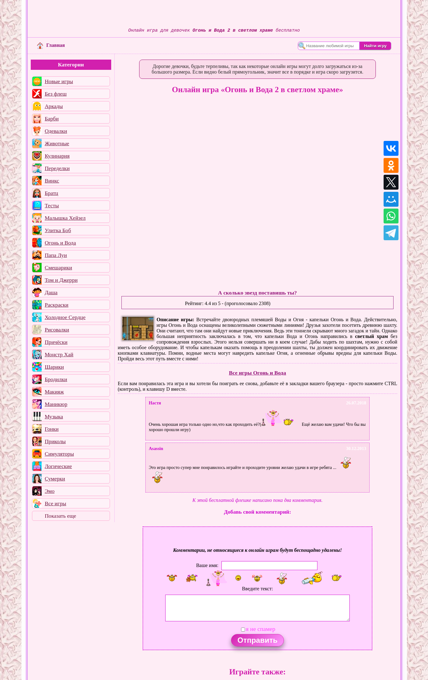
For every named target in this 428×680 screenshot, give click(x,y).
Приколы (55, 441)
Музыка (54, 416)
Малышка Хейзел (65, 218)
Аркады (54, 106)
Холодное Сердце (65, 317)
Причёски (56, 342)
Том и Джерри (61, 280)
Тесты (52, 205)
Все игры (55, 503)
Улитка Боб (58, 230)
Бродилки (56, 379)
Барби (52, 118)
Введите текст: (257, 588)
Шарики (54, 367)
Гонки (52, 429)
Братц (51, 193)
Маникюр (56, 404)
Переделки (57, 168)
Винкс (52, 181)
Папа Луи (56, 255)
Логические (58, 466)
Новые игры (59, 81)
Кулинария (57, 156)
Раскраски (56, 305)
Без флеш (56, 94)
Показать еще (60, 516)
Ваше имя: (207, 565)
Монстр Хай (59, 354)
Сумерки (55, 478)
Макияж (54, 392)
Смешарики (58, 267)
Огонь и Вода (60, 243)
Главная (51, 45)
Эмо (50, 491)
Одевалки (56, 131)
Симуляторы (59, 454)
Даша (51, 292)
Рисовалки (57, 329)
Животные (57, 143)
